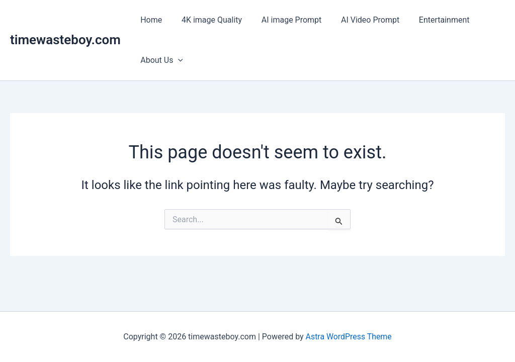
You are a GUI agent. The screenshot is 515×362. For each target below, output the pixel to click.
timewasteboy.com (65, 39)
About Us (160, 60)
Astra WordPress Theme (348, 336)
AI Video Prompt (358, 20)
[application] (176, 60)
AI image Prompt (283, 20)
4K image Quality (207, 20)
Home (149, 20)
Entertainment (429, 20)
